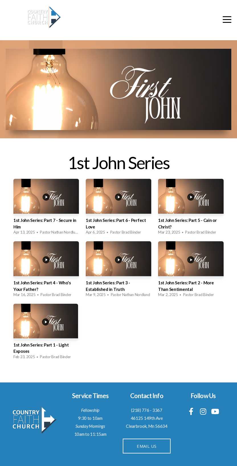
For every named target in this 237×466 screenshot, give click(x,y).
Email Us (146, 446)
